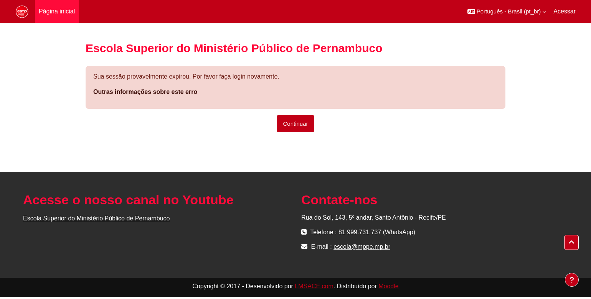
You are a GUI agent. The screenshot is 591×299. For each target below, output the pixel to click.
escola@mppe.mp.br (361, 246)
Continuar (295, 123)
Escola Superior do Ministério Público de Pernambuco (96, 218)
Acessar (564, 11)
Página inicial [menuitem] (57, 11)
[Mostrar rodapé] (572, 280)
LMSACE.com (314, 286)
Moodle (388, 286)
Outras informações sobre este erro (145, 92)
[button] (507, 11)
